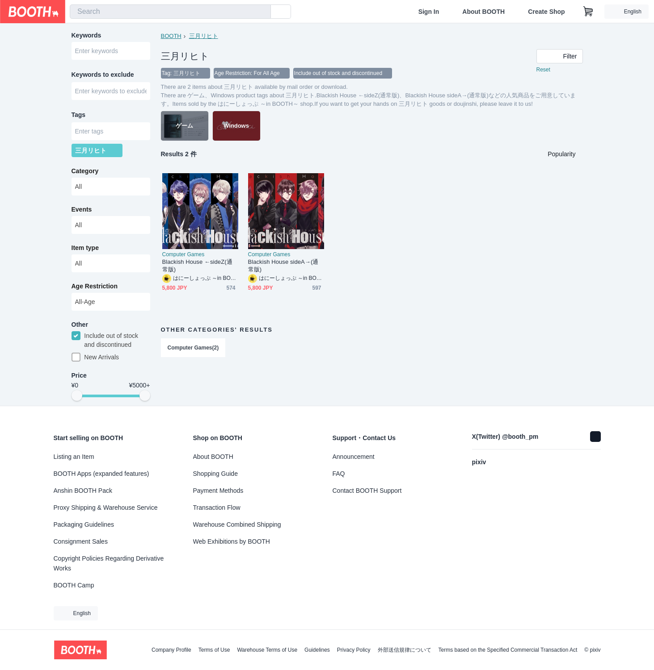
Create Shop (546, 11)
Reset (543, 70)
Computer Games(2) (193, 348)
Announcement (354, 456)
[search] (262, 12)
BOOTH (171, 36)
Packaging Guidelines (84, 524)
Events (82, 209)
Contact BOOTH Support (367, 490)
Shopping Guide (215, 473)
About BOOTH (483, 11)
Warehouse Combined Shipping (237, 524)
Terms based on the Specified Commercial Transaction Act (508, 650)
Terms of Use (214, 650)
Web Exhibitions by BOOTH (231, 541)
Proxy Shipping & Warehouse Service (106, 507)
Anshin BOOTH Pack (83, 490)
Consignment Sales (81, 541)
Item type (85, 248)
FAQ (339, 473)
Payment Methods (218, 490)
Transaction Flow (217, 507)
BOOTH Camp (74, 585)
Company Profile (171, 650)
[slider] (77, 395)
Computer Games (183, 254)
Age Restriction (95, 286)
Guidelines (317, 650)
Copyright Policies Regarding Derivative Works (109, 563)
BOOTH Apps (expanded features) (101, 473)
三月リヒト (203, 36)
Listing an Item (74, 456)
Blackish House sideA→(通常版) (283, 265)
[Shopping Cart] (588, 11)
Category (85, 171)
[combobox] (170, 11)
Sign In (428, 11)
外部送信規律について (404, 650)
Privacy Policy (354, 650)
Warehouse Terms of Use (267, 650)
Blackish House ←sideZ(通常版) (197, 265)
